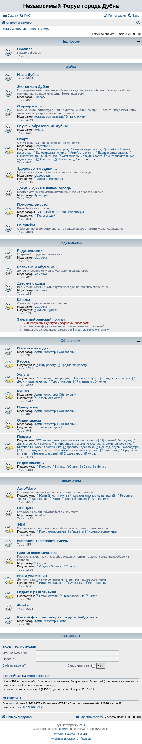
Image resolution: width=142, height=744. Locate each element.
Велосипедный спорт (48, 152)
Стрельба (62, 159)
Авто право (38, 498)
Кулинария (75, 582)
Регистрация (25, 646)
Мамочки (40, 257)
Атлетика (44, 159)
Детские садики (31, 283)
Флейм (23, 605)
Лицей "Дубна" (45, 310)
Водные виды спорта (110, 152)
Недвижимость (30, 463)
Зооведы (40, 563)
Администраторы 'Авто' (50, 621)
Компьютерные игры (101, 531)
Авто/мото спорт (80, 152)
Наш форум (71, 41)
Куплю (23, 391)
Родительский (71, 243)
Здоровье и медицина (37, 168)
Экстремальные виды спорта (80, 155)
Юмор (91, 595)
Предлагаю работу (72, 365)
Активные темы (39, 28)
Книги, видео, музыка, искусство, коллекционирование (91, 443)
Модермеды (42, 175)
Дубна (71, 67)
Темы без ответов (13, 28)
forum (82, 725)
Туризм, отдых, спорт (33, 450)
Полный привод (74, 498)
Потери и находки (33, 348)
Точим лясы (71, 481)
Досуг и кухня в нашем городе (44, 188)
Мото (54, 498)
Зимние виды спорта (52, 149)
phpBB (62, 728)
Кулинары (41, 195)
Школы (23, 300)
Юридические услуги (114, 378)
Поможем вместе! (32, 204)
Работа (23, 361)
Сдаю (85, 466)
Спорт (22, 139)
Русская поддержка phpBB (71, 733)
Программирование (51, 531)
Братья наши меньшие (37, 553)
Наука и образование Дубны (42, 126)
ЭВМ (21, 524)
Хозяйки (39, 515)
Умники (39, 129)
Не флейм (26, 225)
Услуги (23, 374)
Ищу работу (46, 365)
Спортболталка (85, 159)
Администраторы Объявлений (55, 352)
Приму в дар (28, 407)
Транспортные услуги (52, 378)
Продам (24, 437)
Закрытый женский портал (41, 319)
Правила (25, 49)
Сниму (72, 466)
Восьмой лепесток (51, 212)
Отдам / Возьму (48, 566)
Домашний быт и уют (114, 440)
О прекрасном (29, 106)
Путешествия (47, 595)
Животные (109, 450)
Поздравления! (71, 595)
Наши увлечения (32, 576)
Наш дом (25, 508)
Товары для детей (47, 397)
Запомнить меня (81, 666)
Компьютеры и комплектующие (74, 450)
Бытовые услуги (83, 378)
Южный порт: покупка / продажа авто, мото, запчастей (75, 495)
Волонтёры (76, 212)
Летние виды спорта (85, 149)
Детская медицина (48, 178)
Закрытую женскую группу (91, 329)
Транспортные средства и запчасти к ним (66, 440)
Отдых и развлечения (36, 592)
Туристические (60, 381)
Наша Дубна (28, 75)
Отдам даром (29, 420)
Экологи (40, 96)
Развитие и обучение (36, 267)
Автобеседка (99, 498)
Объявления (71, 341)
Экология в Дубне (33, 87)
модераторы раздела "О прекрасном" (60, 116)
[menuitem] (25, 15)
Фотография (96, 582)
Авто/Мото (26, 488)
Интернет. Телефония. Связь (42, 541)
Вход (7, 646)
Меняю (99, 466)
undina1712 (33, 707)
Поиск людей (44, 215)
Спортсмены (43, 146)
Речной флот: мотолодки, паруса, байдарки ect (59, 617)
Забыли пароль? (14, 665)
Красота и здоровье (78, 447)
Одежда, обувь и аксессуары (117, 447)
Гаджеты (76, 531)
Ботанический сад (50, 582)
